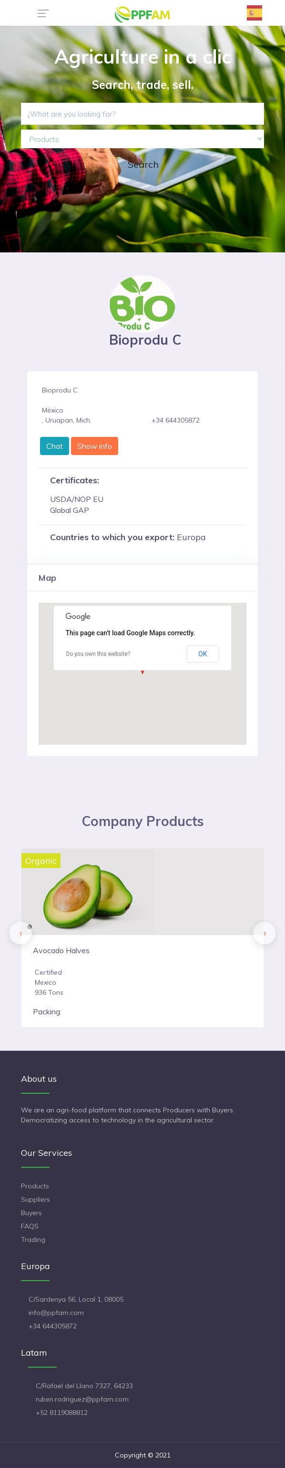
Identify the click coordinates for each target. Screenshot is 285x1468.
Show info (94, 446)
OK (202, 654)
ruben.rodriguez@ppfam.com (82, 1399)
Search (143, 164)
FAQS (30, 1226)
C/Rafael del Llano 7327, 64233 (84, 1385)
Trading (33, 1239)
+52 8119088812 (62, 1412)
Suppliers (35, 1199)
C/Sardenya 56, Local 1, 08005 (76, 1299)
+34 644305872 (53, 1326)
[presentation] (20, 933)
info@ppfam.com (56, 1312)
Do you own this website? (98, 654)
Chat (54, 446)
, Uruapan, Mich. (67, 420)
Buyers (31, 1212)
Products (35, 1186)
